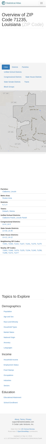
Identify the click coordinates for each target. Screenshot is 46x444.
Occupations (8, 375)
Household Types (10, 327)
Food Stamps (9, 370)
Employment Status (11, 365)
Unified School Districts (13, 72)
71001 (4, 244)
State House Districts (33, 77)
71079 (16, 250)
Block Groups (9, 87)
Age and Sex (8, 317)
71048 (10, 250)
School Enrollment (11, 403)
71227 (22, 244)
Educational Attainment (12, 397)
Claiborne (6, 192)
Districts (15, 67)
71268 (4, 253)
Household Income (11, 360)
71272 (10, 253)
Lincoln (13, 192)
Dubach (5, 211)
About (17, 419)
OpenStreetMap (23, 431)
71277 (16, 253)
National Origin (9, 337)
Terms (22, 419)
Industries (7, 380)
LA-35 (10, 231)
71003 (4, 250)
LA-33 (4, 231)
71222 (16, 244)
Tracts (26, 82)
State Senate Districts (12, 82)
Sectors (6, 386)
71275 (39, 244)
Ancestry (7, 343)
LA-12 (10, 237)
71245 (33, 250)
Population (8, 311)
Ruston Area (7, 198)
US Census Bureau (28, 429)
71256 (39, 250)
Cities (6, 67)
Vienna (12, 211)
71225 (22, 250)
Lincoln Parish (21, 218)
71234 (27, 250)
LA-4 (4, 224)
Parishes (25, 67)
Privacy (28, 419)
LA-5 (9, 224)
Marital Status (9, 332)
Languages (8, 348)
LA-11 (4, 237)
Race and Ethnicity (11, 322)
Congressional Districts (12, 77)
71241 (27, 244)
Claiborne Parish (8, 218)
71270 (33, 244)
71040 (10, 244)
